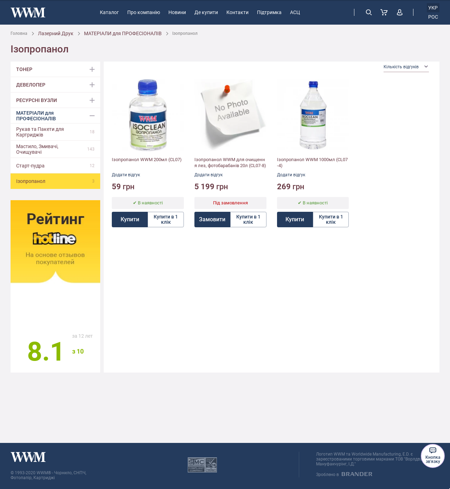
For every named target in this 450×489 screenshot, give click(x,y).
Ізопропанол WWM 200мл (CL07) (147, 159)
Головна (19, 33)
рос (433, 17)
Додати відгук (126, 174)
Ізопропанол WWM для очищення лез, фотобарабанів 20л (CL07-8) (230, 162)
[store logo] (28, 12)
